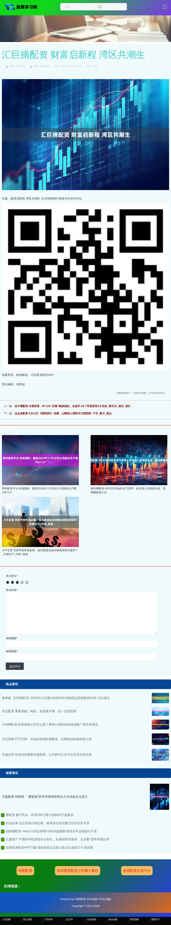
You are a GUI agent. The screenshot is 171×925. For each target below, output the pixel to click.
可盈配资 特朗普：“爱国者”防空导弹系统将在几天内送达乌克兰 (45, 796)
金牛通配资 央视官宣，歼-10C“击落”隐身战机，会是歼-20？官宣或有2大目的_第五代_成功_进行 (73, 406)
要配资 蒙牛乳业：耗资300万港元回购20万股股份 (40, 815)
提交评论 (14, 666)
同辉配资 (25, 871)
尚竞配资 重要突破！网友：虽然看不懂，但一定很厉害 (39, 711)
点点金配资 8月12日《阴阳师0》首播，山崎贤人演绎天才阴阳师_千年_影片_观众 (63, 413)
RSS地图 (92, 899)
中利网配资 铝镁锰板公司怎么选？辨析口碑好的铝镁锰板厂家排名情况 (50, 724)
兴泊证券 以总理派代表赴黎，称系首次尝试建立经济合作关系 (47, 823)
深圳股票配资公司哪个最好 (77, 871)
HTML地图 (104, 899)
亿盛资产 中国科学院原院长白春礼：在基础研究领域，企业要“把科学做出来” (58, 839)
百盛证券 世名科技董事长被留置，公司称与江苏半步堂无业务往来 (47, 754)
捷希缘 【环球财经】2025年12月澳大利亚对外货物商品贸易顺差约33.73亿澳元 (56, 698)
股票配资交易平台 (137, 871)
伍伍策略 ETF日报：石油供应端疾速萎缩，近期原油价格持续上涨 (47, 739)
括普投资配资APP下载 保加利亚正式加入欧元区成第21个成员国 (49, 847)
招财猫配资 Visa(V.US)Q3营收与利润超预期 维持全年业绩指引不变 (51, 831)
